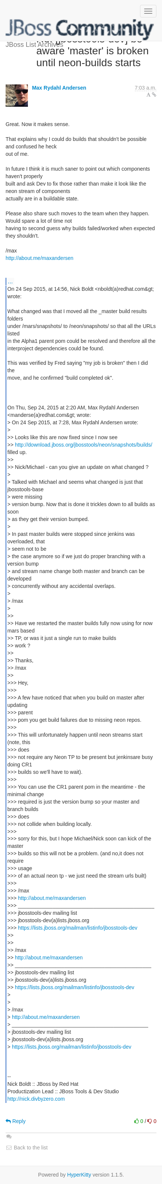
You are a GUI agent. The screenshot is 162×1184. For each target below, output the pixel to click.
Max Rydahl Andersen (59, 88)
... (10, 281)
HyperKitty (79, 1175)
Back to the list (27, 1148)
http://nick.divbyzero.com (36, 1099)
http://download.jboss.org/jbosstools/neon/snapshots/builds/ (83, 445)
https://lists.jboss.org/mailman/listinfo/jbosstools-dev (77, 928)
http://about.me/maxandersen (39, 258)
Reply (16, 1121)
